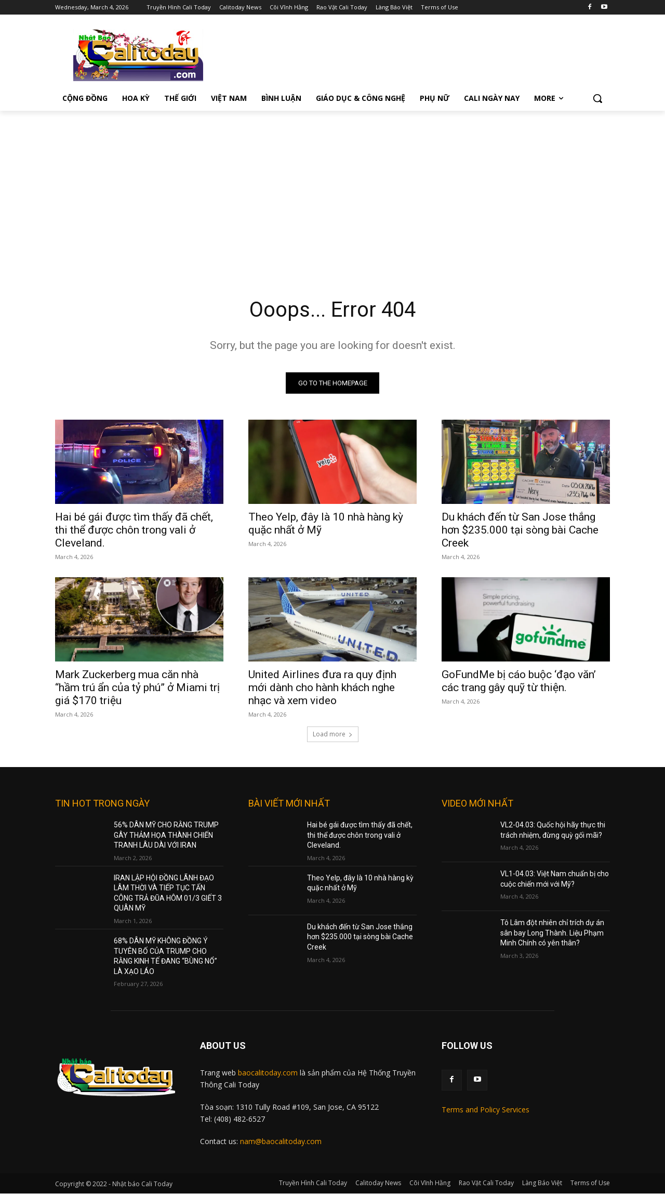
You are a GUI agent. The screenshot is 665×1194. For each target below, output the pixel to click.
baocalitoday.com (268, 1073)
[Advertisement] (332, 189)
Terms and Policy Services (485, 1109)
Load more (333, 734)
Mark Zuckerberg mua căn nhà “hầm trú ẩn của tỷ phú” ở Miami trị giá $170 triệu (137, 687)
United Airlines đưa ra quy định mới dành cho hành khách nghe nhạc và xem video (322, 687)
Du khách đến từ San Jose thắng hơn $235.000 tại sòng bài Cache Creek (520, 530)
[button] (597, 98)
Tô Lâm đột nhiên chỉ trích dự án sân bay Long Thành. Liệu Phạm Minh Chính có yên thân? (552, 932)
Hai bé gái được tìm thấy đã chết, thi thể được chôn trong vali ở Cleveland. (134, 530)
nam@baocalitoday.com (281, 1141)
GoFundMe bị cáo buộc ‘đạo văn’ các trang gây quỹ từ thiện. (519, 681)
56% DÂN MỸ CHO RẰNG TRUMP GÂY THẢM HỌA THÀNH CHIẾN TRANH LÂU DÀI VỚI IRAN (166, 835)
